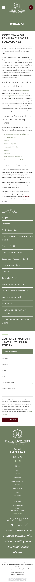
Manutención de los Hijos (11, 147)
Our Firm (17, 474)
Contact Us (17, 496)
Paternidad (7, 153)
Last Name (5, 364)
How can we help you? (9, 388)
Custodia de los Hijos (10, 137)
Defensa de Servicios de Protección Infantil (16, 134)
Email (4, 376)
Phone (4, 370)
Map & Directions (17, 513)
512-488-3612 (17, 451)
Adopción (6, 150)
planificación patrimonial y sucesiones (13, 96)
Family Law (17, 477)
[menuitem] (17, 217)
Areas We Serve (17, 488)
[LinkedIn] (20, 461)
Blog (17, 492)
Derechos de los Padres (19, 160)
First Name (5, 358)
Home (17, 470)
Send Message (10, 420)
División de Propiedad (10, 144)
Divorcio (6, 140)
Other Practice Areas (17, 481)
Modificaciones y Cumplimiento (13, 156)
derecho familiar (24, 91)
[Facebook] (15, 461)
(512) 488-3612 (26, 196)
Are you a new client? (8, 382)
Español (17, 485)
